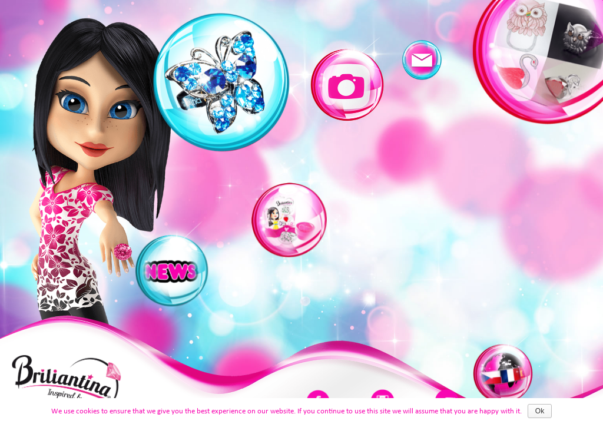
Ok (539, 411)
